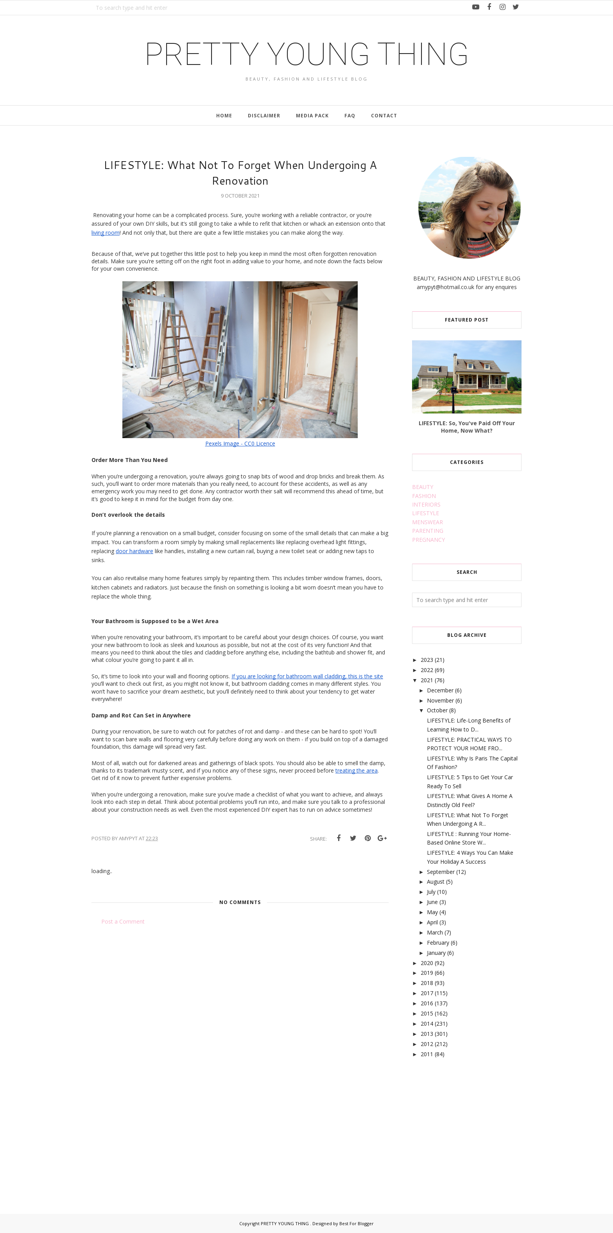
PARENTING (427, 530)
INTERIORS (426, 504)
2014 (427, 1023)
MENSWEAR (427, 522)
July (431, 891)
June (432, 902)
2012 (427, 1044)
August (436, 881)
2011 (427, 1054)
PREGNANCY (428, 539)
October (437, 710)
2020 (427, 963)
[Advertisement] (470, 1127)
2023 (427, 659)
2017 (427, 993)
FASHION (424, 496)
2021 (427, 680)
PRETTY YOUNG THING (306, 54)
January (436, 952)
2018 (427, 983)
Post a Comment (123, 921)
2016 (427, 1003)
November (440, 700)
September (441, 871)
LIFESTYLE (425, 513)
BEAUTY (422, 487)
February (438, 942)
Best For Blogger (356, 1223)
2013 (427, 1033)
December (440, 690)
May (432, 912)
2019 (427, 972)
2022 (427, 670)
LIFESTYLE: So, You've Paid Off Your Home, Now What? (467, 426)
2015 (427, 1013)
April (432, 922)
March (435, 932)
